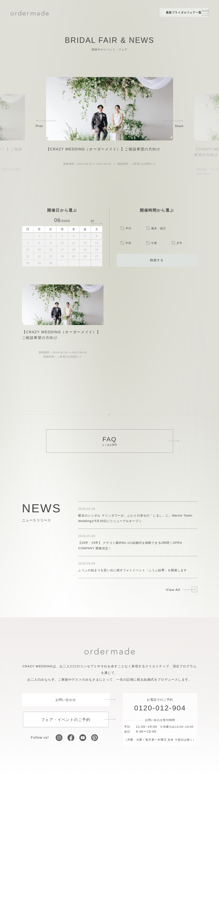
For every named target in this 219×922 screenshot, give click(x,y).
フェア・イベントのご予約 (65, 719)
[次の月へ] (96, 221)
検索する (157, 260)
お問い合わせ (65, 700)
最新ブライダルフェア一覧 (170, 12)
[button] (46, 124)
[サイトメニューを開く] (205, 13)
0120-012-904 (160, 707)
